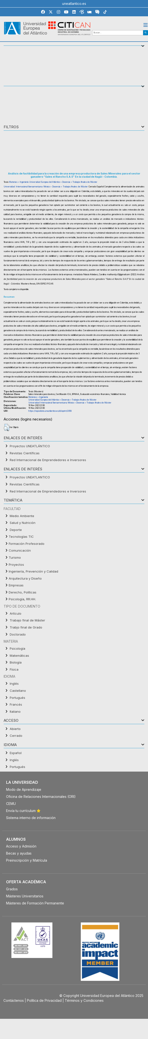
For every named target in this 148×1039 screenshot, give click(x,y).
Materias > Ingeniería (19, 182)
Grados (12, 889)
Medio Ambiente (22, 516)
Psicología (17, 648)
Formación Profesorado (26, 544)
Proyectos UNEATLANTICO (30, 477)
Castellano (18, 691)
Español (16, 753)
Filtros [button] (11, 127)
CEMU (11, 804)
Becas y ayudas (19, 853)
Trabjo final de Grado (26, 627)
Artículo (15, 613)
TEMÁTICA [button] (13, 500)
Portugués (17, 698)
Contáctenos (13, 1000)
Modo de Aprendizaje (23, 789)
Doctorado (18, 634)
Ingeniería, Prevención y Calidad (33, 571)
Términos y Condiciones (84, 1000)
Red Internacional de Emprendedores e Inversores (48, 460)
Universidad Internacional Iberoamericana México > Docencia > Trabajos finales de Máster (46, 186)
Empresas (16, 585)
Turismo (15, 557)
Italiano (15, 711)
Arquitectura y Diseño (25, 578)
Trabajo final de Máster (27, 620)
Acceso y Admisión (21, 846)
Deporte (16, 530)
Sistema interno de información (31, 818)
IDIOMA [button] (10, 745)
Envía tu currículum (23, 811)
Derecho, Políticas (22, 592)
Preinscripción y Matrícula (26, 860)
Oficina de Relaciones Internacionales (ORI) (41, 796)
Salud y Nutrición (22, 523)
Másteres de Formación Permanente (35, 903)
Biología (16, 662)
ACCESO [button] (11, 721)
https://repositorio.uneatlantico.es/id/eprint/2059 (50, 411)
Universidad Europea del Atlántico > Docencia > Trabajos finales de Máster (63, 182)
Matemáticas (19, 655)
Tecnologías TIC (21, 536)
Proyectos (16, 564)
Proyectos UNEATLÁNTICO (30, 446)
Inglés (14, 683)
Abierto (15, 729)
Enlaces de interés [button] (23, 438)
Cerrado (16, 736)
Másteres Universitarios (24, 896)
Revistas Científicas (25, 453)
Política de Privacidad (44, 1000)
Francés (16, 704)
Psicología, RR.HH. (22, 599)
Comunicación (20, 550)
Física (14, 669)
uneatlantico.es (74, 3)
